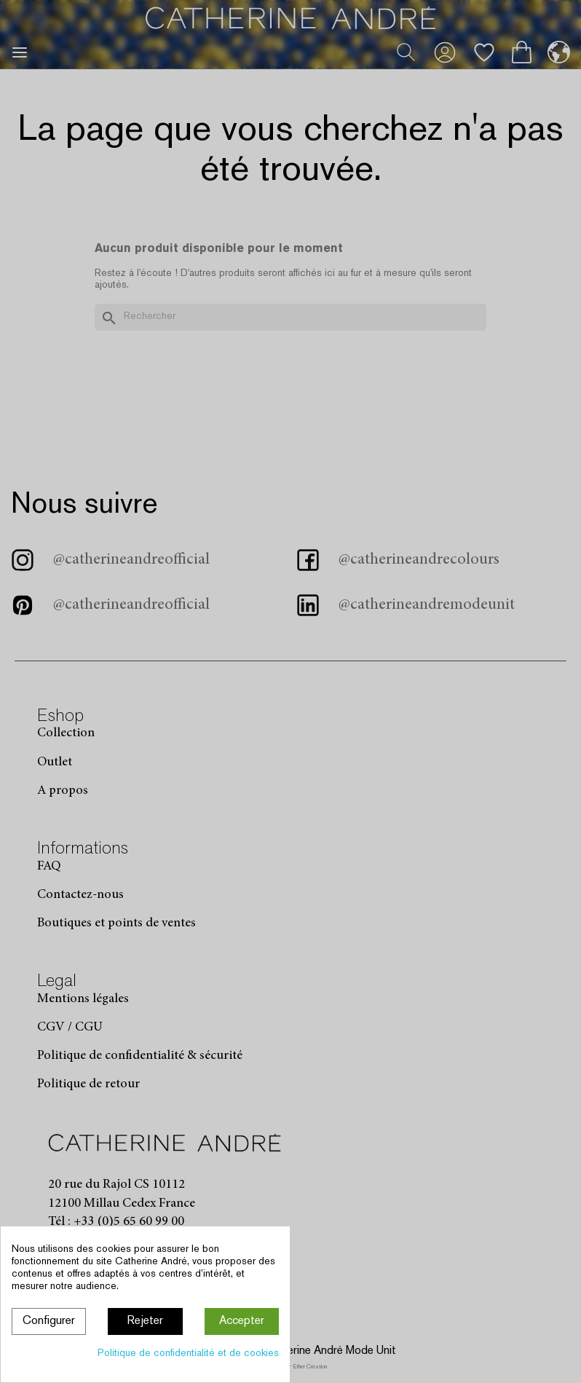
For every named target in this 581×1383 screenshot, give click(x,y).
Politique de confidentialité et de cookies (188, 1353)
